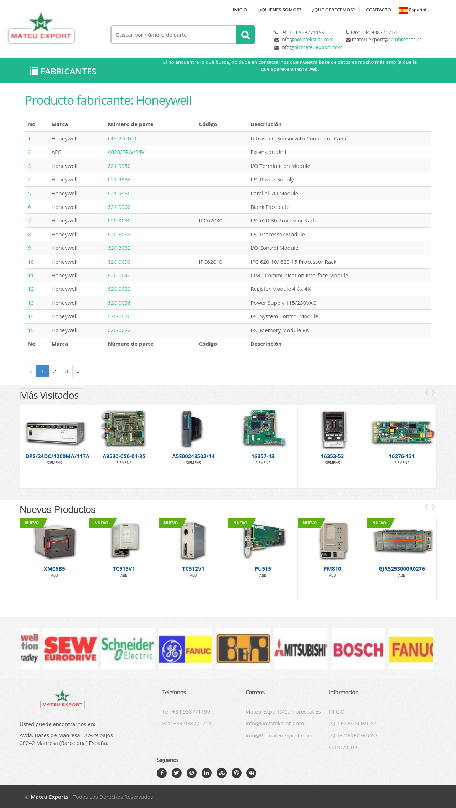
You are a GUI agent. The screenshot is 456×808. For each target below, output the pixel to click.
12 (31, 289)
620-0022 (119, 330)
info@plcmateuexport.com (278, 735)
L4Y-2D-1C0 (122, 138)
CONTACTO (378, 9)
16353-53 (332, 455)
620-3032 (119, 248)
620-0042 (119, 275)
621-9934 (119, 179)
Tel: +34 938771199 (186, 711)
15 (31, 330)
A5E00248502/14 (193, 455)
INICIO (240, 9)
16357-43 (263, 455)
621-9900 (119, 207)
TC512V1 (193, 568)
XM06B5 (54, 568)
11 (31, 275)
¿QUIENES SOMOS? (280, 9)
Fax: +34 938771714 (187, 723)
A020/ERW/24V (126, 152)
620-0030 (119, 316)
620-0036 (119, 303)
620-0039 (119, 289)
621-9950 (119, 165)
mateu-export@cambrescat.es (283, 711)
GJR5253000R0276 (402, 568)
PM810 (332, 568)
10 (31, 261)
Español (412, 10)
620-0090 (119, 261)
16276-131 (402, 455)
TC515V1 (124, 568)
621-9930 (119, 193)
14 (31, 316)
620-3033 (119, 234)
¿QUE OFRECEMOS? (333, 9)
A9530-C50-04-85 (124, 455)
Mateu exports (49, 796)
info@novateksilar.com (274, 723)
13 (31, 303)
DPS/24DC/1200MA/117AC (59, 455)
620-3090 (119, 220)
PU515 (263, 568)
